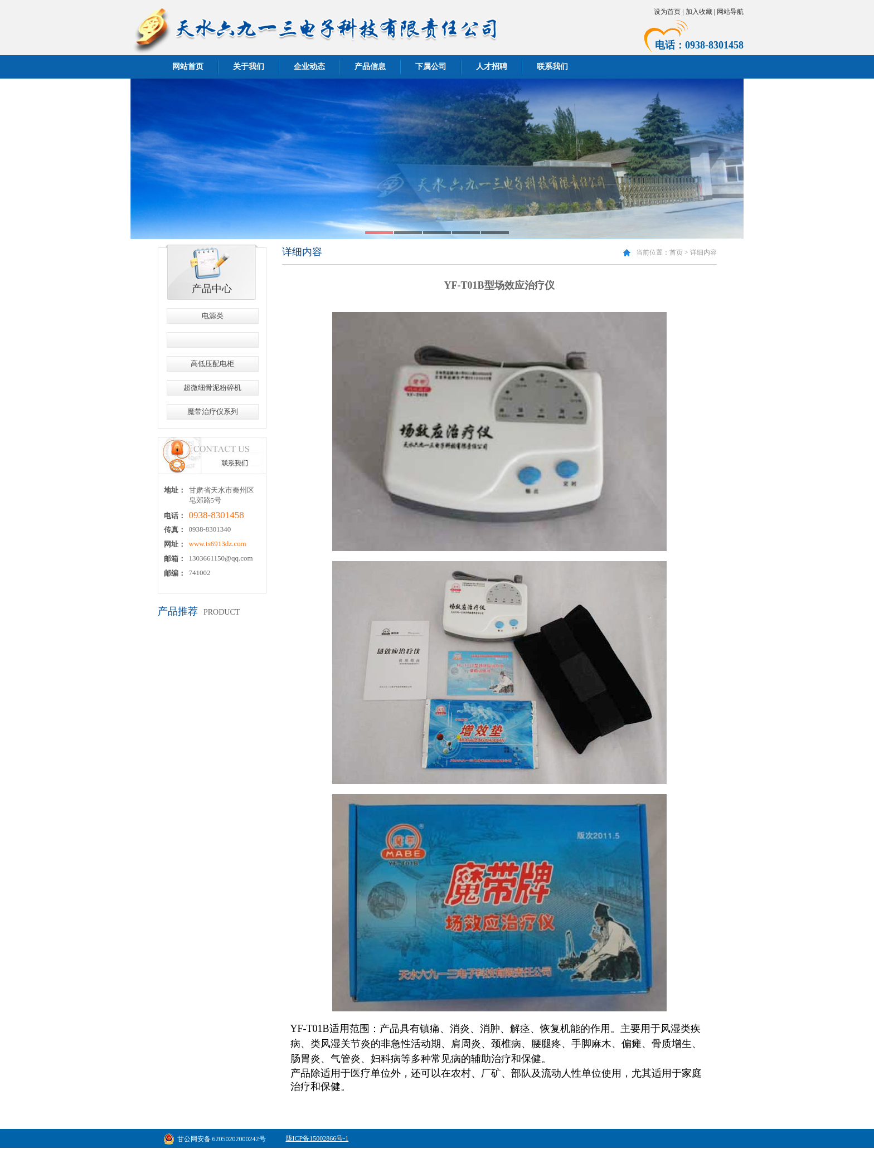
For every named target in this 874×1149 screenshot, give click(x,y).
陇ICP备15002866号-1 (317, 1138)
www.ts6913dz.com (217, 543)
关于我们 (248, 66)
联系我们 (552, 66)
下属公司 (430, 66)
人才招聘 (491, 66)
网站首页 (187, 66)
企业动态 (309, 66)
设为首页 (667, 12)
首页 (676, 252)
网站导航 (730, 12)
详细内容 (703, 252)
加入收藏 (699, 12)
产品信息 (370, 66)
